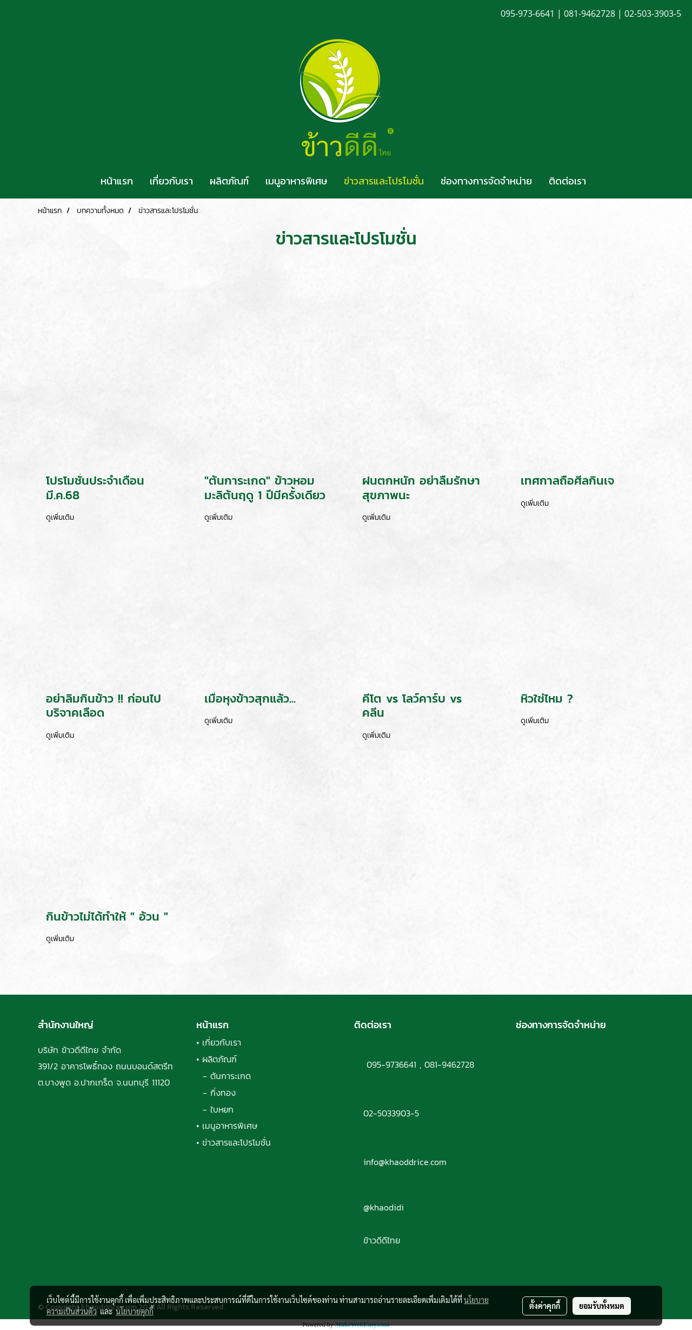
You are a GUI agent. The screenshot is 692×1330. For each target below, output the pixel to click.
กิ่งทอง (223, 1092)
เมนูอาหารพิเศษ (296, 181)
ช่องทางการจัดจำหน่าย (486, 181)
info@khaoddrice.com (405, 1161)
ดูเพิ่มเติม (61, 517)
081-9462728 (449, 1064)
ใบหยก (222, 1109)
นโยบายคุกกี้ (135, 1311)
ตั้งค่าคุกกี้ (544, 1306)
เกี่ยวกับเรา (171, 181)
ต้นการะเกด (230, 1075)
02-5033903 (386, 1113)
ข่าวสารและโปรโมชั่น (384, 181)
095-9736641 (385, 1064)
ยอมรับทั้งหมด (601, 1306)
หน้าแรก (117, 181)
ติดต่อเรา (567, 181)
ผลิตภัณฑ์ (229, 181)
